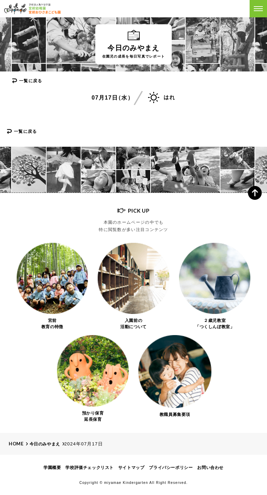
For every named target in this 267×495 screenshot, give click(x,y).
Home (16, 443)
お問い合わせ (210, 467)
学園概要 (52, 467)
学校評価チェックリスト (89, 467)
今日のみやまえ (45, 444)
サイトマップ (131, 467)
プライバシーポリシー (171, 467)
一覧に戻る (30, 80)
